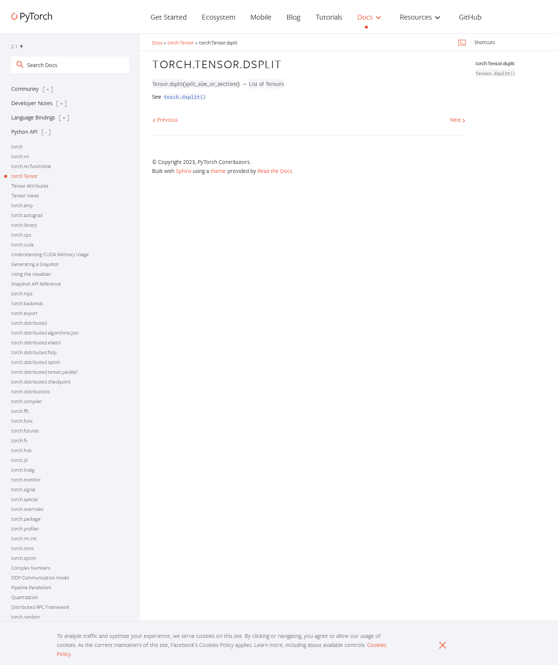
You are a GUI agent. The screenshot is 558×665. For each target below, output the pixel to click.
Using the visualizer (31, 274)
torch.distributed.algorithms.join (45, 333)
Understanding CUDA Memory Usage (50, 254)
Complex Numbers (30, 568)
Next (457, 119)
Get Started (169, 17)
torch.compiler (26, 401)
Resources (416, 17)
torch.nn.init (24, 538)
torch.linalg (23, 470)
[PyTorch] (31, 17)
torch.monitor (26, 480)
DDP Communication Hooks (40, 578)
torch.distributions (30, 391)
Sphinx (183, 170)
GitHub (470, 17)
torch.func (22, 421)
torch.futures (25, 431)
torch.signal (23, 489)
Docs (365, 17)
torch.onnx (22, 548)
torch (17, 147)
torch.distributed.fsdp (33, 352)
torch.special (24, 499)
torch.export (24, 313)
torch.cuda (22, 245)
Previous (165, 119)
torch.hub (21, 450)
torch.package (26, 519)
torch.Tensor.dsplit (495, 63)
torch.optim (23, 558)
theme (218, 170)
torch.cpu (21, 235)
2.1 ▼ (17, 46)
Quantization (24, 597)
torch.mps (21, 293)
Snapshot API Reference (36, 284)
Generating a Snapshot (35, 264)
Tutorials (329, 17)
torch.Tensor (24, 176)
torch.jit (19, 460)
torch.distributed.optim (35, 362)
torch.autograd (27, 215)
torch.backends (27, 303)
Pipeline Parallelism (31, 587)
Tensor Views (25, 196)
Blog (293, 17)
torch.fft (20, 411)
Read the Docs (275, 170)
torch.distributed (29, 323)
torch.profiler (25, 529)
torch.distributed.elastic (36, 342)
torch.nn (20, 156)
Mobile (260, 17)
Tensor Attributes (29, 186)
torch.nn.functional (31, 166)
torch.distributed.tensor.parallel (44, 372)
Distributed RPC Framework (40, 607)
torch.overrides (27, 509)
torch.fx (19, 440)
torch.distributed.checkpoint (41, 382)
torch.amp (22, 205)
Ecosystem (218, 17)
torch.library (24, 225)
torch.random (25, 617)
